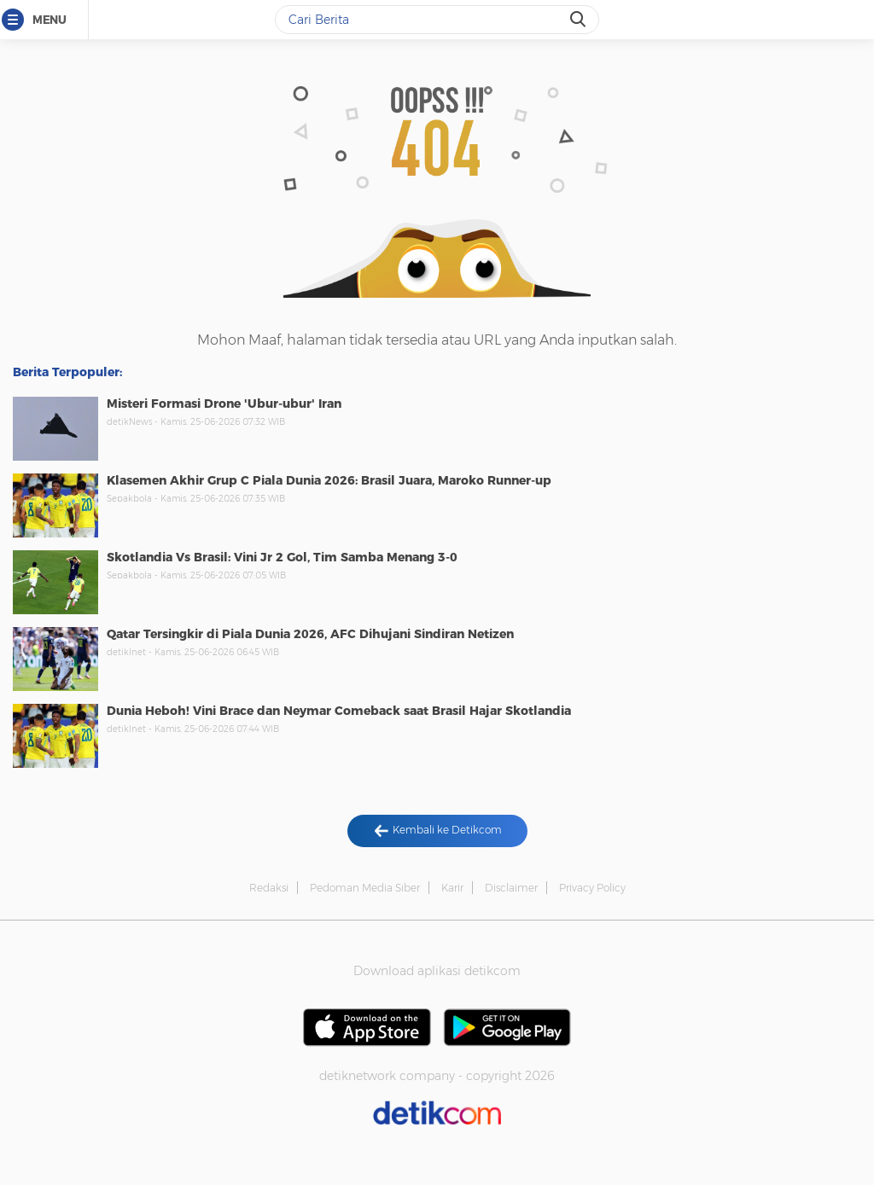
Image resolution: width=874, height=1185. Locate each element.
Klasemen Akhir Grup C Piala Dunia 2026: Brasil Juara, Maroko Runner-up (329, 480)
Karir (452, 887)
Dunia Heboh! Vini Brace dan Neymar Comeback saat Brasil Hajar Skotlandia (339, 710)
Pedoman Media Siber (365, 887)
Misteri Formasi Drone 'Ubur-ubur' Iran (224, 403)
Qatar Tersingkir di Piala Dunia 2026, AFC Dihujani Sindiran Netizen (310, 634)
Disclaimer (511, 887)
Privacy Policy (592, 887)
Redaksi (268, 887)
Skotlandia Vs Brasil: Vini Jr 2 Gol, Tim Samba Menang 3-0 (282, 557)
